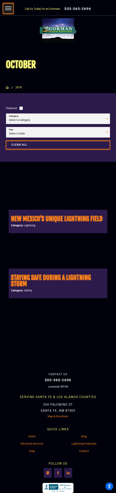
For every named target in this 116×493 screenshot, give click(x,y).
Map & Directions (58, 416)
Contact (84, 451)
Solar (32, 451)
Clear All (19, 144)
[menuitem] (32, 436)
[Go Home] (8, 87)
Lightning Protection (84, 443)
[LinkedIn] (68, 473)
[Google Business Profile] (48, 473)
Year (11, 129)
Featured (11, 108)
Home (32, 436)
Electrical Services (32, 443)
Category (13, 116)
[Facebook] (58, 473)
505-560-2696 (77, 9)
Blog (84, 436)
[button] (109, 486)
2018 (18, 87)
